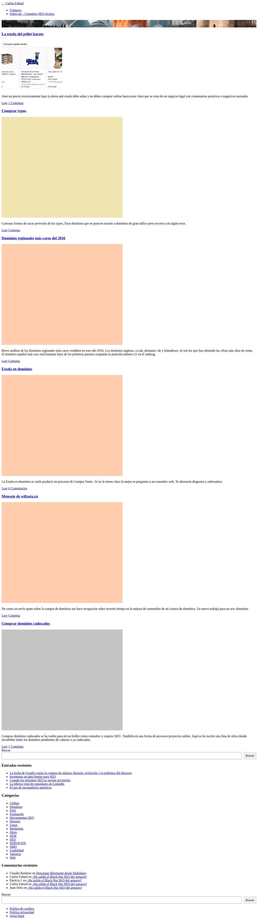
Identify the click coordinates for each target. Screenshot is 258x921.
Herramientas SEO (22, 817)
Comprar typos (14, 111)
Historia (15, 821)
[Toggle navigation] (3, 4)
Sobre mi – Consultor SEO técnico (32, 14)
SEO (13, 839)
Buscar (6, 750)
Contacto (15, 10)
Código (14, 803)
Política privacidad (22, 912)
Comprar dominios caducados (26, 623)
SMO (13, 846)
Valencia (15, 854)
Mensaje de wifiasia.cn (20, 496)
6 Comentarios (17, 488)
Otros (13, 832)
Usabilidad (17, 850)
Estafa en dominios (17, 369)
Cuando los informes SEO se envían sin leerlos (40, 780)
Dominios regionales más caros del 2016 (33, 238)
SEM (13, 836)
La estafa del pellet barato (23, 34)
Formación (17, 814)
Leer (4, 103)
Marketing (16, 828)
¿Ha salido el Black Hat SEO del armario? (59, 876)
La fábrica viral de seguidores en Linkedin (37, 784)
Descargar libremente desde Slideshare (61, 873)
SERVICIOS (18, 843)
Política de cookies (22, 908)
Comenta (14, 230)
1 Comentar (15, 103)
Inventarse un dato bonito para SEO (33, 776)
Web (13, 857)
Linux (13, 825)
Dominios (16, 807)
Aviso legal (17, 916)
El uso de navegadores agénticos (31, 787)
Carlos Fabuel (15, 3)
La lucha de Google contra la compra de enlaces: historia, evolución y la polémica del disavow (71, 773)
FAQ (13, 810)
